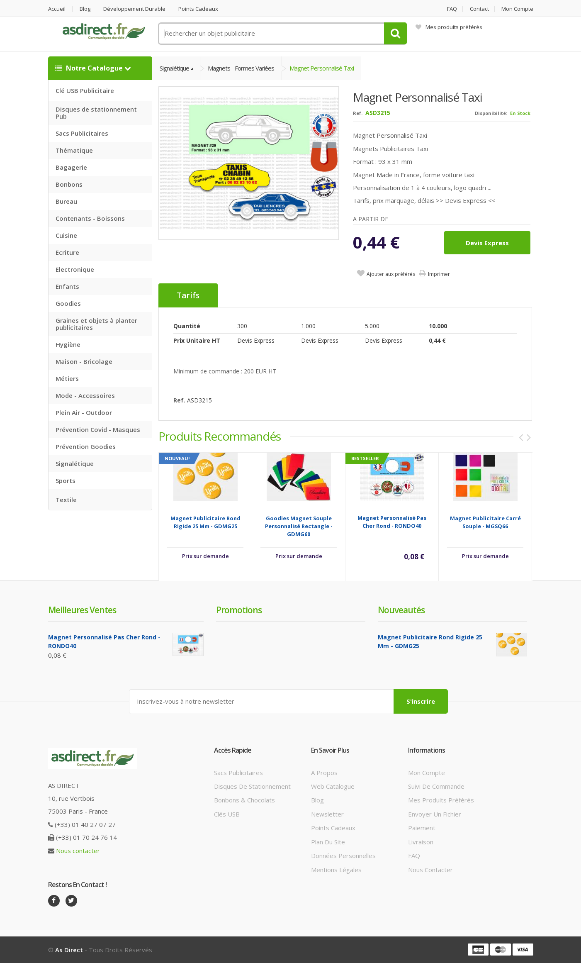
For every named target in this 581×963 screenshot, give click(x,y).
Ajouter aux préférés (391, 274)
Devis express (487, 243)
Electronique (75, 269)
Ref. (357, 113)
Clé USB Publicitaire (85, 90)
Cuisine (66, 235)
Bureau (66, 201)
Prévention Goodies (86, 446)
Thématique (74, 150)
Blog (85, 9)
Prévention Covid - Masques (98, 429)
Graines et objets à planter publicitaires (96, 324)
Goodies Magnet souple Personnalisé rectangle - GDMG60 (299, 526)
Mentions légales (336, 869)
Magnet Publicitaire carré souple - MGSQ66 (485, 522)
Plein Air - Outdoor (84, 412)
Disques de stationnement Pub (96, 112)
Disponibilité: (491, 113)
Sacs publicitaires (238, 772)
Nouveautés (401, 610)
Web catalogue (333, 786)
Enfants (67, 286)
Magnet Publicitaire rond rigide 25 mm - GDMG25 (205, 522)
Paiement (421, 828)
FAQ (452, 9)
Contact (479, 9)
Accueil (57, 9)
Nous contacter (78, 850)
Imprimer (439, 274)
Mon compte (517, 9)
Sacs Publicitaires (82, 133)
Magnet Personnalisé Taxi (321, 68)
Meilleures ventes (82, 610)
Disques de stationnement (252, 786)
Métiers (67, 378)
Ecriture (67, 252)
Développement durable (134, 9)
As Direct (69, 950)
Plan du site (328, 842)
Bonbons (69, 184)
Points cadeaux (198, 9)
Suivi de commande (436, 786)
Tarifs (188, 295)
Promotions (239, 610)
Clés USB (227, 814)
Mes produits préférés (449, 27)
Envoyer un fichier (434, 814)
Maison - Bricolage (84, 361)
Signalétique (75, 463)
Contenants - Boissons (90, 218)
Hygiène (68, 344)
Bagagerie (71, 167)
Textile (66, 499)
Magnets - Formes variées (241, 68)
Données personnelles (343, 855)
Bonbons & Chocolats (244, 800)
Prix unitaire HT (196, 340)
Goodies (68, 303)
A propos (324, 772)
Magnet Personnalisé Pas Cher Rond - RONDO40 (391, 521)
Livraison (420, 842)
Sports (65, 480)
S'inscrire (420, 701)
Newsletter (327, 814)
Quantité (186, 326)
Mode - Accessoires (85, 395)
